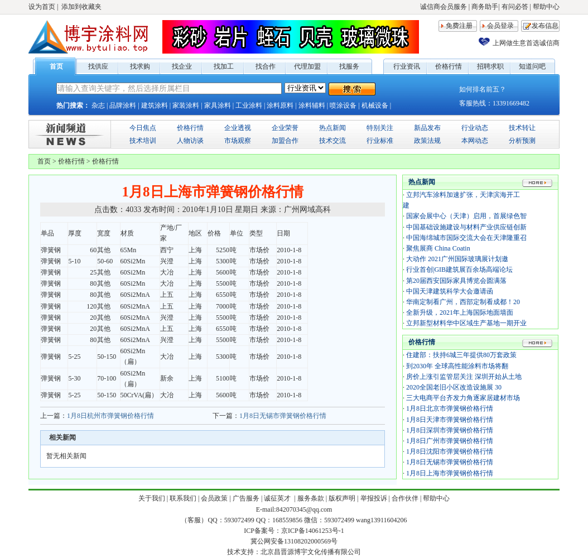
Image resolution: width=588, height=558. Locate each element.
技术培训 (142, 141)
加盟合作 (285, 141)
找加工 (224, 66)
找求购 (140, 66)
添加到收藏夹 (81, 7)
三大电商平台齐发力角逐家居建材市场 (463, 398)
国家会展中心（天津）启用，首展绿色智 (466, 216)
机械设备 (375, 105)
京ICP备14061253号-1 (312, 531)
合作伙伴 (405, 498)
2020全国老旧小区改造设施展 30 (454, 387)
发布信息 (545, 26)
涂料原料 (280, 105)
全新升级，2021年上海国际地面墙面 (459, 312)
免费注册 (459, 26)
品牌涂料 (122, 105)
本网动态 (474, 141)
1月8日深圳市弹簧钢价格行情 (449, 430)
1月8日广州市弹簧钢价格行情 (449, 441)
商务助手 (484, 7)
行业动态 (474, 128)
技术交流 (332, 141)
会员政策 (214, 498)
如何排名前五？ (482, 89)
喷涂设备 (343, 105)
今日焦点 (142, 128)
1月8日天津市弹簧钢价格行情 (449, 420)
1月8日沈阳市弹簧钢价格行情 (449, 451)
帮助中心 (546, 7)
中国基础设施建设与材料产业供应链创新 (466, 227)
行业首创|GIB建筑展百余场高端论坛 (459, 269)
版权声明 (342, 498)
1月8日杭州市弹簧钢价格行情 (110, 416)
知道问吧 (532, 66)
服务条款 (310, 498)
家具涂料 (217, 105)
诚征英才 (278, 498)
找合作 (266, 66)
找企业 (182, 66)
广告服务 (246, 498)
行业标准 (380, 141)
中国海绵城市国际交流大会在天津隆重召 (466, 238)
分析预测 (522, 141)
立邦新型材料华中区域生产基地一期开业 (466, 323)
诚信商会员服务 (443, 7)
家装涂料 (185, 105)
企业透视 (237, 128)
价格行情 (448, 66)
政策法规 (427, 141)
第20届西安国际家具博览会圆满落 (456, 281)
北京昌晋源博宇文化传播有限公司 (311, 552)
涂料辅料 (311, 105)
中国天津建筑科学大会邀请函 (449, 291)
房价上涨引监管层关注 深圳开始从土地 (464, 377)
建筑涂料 (154, 105)
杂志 (98, 105)
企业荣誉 (285, 128)
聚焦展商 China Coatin (438, 248)
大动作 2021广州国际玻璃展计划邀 (457, 259)
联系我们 (183, 498)
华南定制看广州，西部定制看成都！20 (463, 302)
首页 (56, 66)
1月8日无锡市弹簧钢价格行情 (282, 416)
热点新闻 (332, 128)
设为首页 (41, 7)
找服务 (349, 66)
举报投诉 (373, 498)
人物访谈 (190, 141)
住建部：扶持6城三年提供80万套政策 (461, 355)
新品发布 (427, 128)
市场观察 (237, 141)
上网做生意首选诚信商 (526, 43)
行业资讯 (406, 66)
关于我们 (151, 498)
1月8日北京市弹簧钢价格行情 (449, 408)
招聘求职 (490, 66)
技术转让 (522, 128)
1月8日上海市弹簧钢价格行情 (449, 473)
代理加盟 (307, 66)
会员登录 (500, 26)
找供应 (98, 66)
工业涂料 (248, 105)
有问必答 (515, 7)
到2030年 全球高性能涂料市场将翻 (457, 366)
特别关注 (380, 128)
